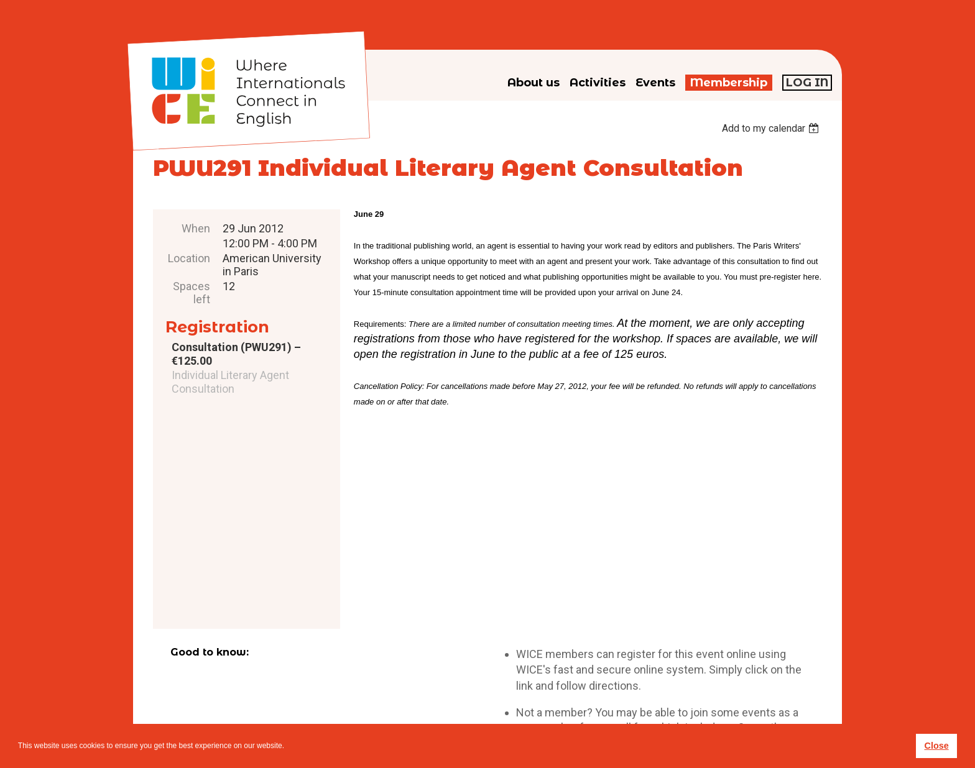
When (196, 228)
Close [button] (936, 746)
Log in (807, 82)
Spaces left (191, 293)
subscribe (656, 683)
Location (189, 258)
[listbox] (772, 128)
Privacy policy (508, 703)
